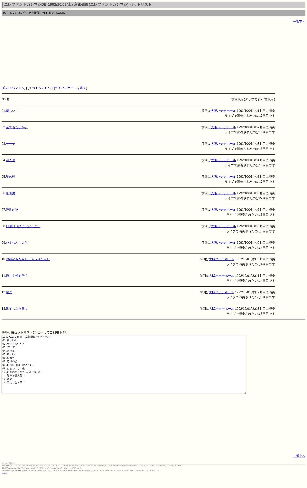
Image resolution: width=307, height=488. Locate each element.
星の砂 (10, 176)
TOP (5, 12)
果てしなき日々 (17, 308)
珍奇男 (10, 193)
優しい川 (12, 110)
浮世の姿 (12, 209)
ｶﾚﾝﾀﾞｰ (22, 12)
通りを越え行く (17, 275)
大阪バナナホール (223, 110)
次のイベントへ (40, 88)
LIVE (13, 12)
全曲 (44, 12)
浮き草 (10, 160)
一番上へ (299, 467)
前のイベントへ (13, 88)
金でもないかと (17, 127)
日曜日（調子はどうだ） (23, 226)
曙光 (9, 292)
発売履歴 (34, 12)
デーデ (10, 143)
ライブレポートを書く (70, 88)
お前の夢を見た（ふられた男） (28, 259)
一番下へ (299, 21)
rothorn (4, 485)
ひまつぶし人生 (17, 242)
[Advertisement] (119, 54)
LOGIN (60, 12)
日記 (51, 12)
